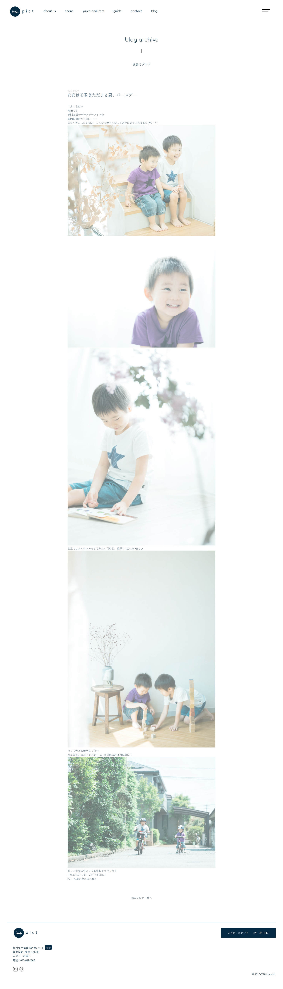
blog (154, 11)
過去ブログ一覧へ (141, 898)
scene (69, 11)
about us (49, 11)
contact (136, 11)
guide (117, 11)
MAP (48, 947)
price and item (93, 11)
